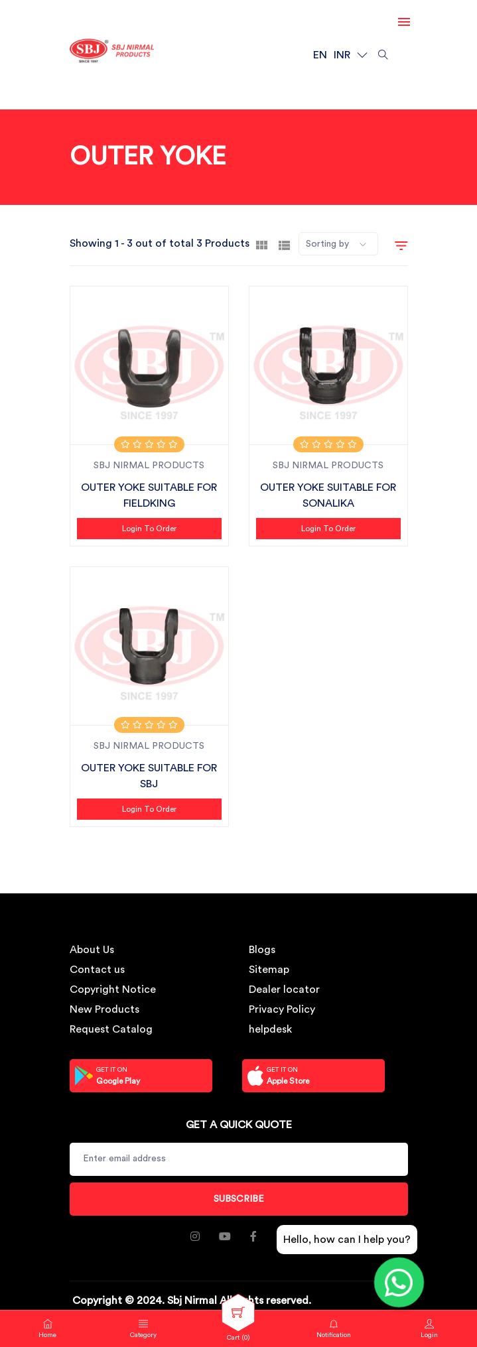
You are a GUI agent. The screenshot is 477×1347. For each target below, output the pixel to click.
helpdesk (270, 1029)
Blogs (262, 949)
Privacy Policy (282, 1009)
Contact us (97, 969)
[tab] (261, 244)
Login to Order (149, 529)
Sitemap (269, 969)
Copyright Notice (113, 989)
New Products (104, 1009)
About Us (92, 949)
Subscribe (239, 1199)
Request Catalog (111, 1029)
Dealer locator (284, 989)
